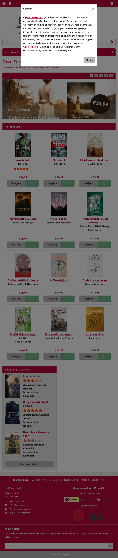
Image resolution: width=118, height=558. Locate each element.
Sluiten (89, 60)
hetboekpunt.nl (35, 17)
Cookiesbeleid (30, 46)
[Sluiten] (93, 8)
